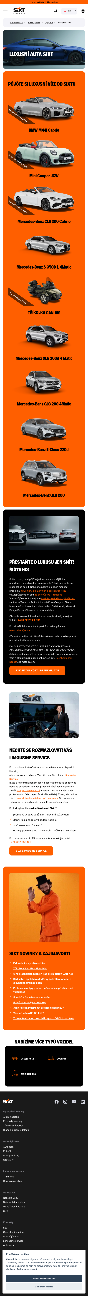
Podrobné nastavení (27, 1269)
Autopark (8, 1146)
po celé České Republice (49, 594)
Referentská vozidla (14, 1202)
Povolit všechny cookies (44, 1278)
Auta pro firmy (11, 1155)
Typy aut (49, 22)
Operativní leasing (13, 1111)
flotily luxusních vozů (28, 790)
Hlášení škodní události (16, 1130)
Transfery (8, 1176)
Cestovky (8, 1159)
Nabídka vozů (10, 1197)
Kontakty (8, 1222)
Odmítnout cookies (44, 1286)
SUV (5, 1211)
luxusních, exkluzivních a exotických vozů (43, 590)
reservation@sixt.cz (20, 630)
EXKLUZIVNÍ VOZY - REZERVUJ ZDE (37, 670)
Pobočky (8, 1151)
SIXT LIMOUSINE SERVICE (31, 851)
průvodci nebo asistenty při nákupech (37, 798)
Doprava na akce (12, 1181)
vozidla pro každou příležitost (58, 598)
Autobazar (9, 1192)
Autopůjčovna (34, 22)
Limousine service (13, 1171)
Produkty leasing (12, 1121)
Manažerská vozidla (14, 1206)
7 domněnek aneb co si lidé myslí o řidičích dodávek (43, 1018)
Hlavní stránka (16, 22)
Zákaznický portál (13, 1125)
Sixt (5, 1227)
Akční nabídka (11, 1116)
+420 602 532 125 (20, 842)
